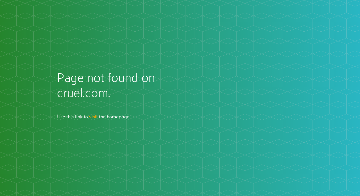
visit (93, 117)
